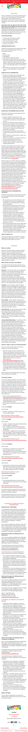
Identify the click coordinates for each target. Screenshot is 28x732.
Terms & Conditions (23, 727)
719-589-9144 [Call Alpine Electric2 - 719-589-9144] (14, 716)
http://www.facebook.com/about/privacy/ (12, 458)
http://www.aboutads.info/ (8, 185)
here (12, 155)
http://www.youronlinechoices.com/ (12, 397)
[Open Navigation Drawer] (2, 6)
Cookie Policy (15, 158)
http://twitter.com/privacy (8, 473)
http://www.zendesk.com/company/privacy (12, 416)
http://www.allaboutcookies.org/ (11, 360)
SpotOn (25, 730)
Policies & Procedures (5, 727)
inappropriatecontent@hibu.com (10, 549)
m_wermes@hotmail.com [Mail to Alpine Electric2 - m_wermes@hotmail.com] (14, 714)
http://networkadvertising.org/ (9, 188)
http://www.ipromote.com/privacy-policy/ (12, 487)
